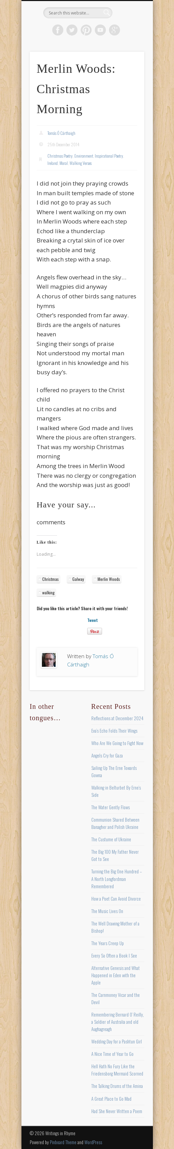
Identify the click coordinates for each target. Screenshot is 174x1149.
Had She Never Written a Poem (116, 1111)
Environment (83, 156)
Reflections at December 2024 (117, 718)
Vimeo (100, 30)
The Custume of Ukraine (111, 839)
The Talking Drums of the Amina (117, 1085)
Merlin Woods (109, 579)
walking (48, 592)
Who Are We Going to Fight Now (117, 743)
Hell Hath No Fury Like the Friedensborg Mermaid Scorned (117, 1070)
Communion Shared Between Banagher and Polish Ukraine (115, 823)
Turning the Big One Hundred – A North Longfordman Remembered (116, 878)
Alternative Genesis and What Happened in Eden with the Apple (115, 975)
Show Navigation (127, 61)
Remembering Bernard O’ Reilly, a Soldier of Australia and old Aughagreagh (117, 1021)
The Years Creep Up (107, 943)
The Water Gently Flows (110, 807)
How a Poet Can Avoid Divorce (116, 898)
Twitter (71, 30)
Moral (63, 163)
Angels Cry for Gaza (107, 755)
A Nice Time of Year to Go (112, 1053)
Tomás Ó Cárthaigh (61, 133)
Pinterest (86, 30)
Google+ (114, 30)
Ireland (52, 163)
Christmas (50, 579)
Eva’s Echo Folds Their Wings (114, 730)
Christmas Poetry (60, 156)
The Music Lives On (107, 911)
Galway (78, 579)
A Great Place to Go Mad (111, 1098)
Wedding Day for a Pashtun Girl (116, 1041)
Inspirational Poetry (109, 156)
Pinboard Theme (63, 1142)
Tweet (92, 620)
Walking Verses (81, 163)
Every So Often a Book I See (114, 955)
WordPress (93, 1142)
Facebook (57, 30)
